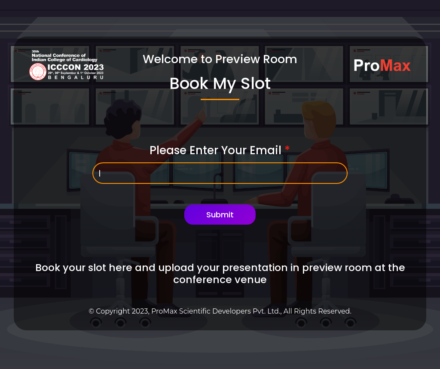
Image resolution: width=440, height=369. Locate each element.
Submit (220, 214)
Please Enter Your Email (220, 150)
